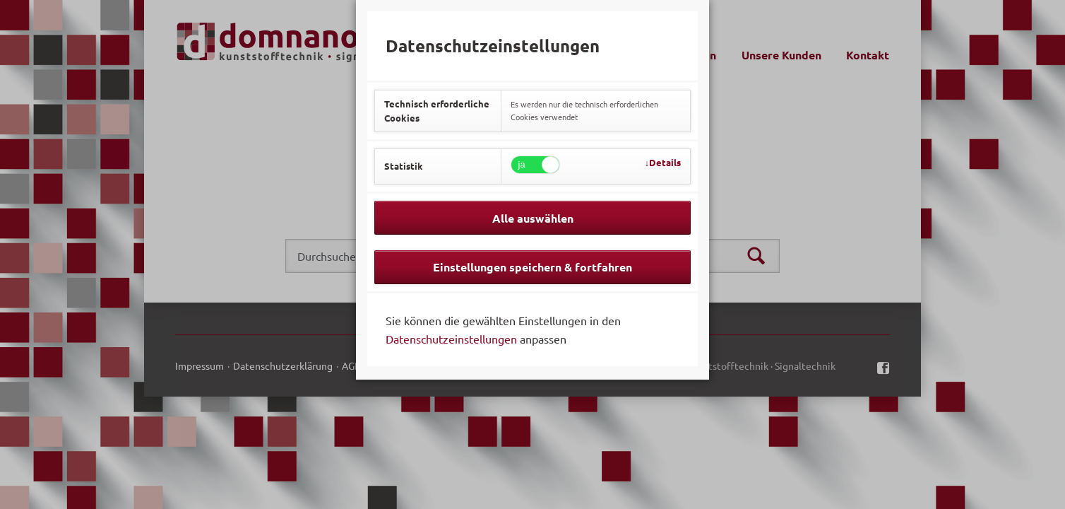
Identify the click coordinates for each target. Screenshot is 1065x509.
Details (665, 162)
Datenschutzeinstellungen (451, 339)
